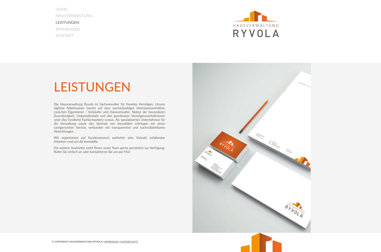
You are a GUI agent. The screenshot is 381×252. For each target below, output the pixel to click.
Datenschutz (129, 241)
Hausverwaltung (74, 15)
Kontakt (65, 35)
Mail (127, 152)
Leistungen (67, 22)
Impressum (111, 241)
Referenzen (68, 29)
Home (62, 9)
